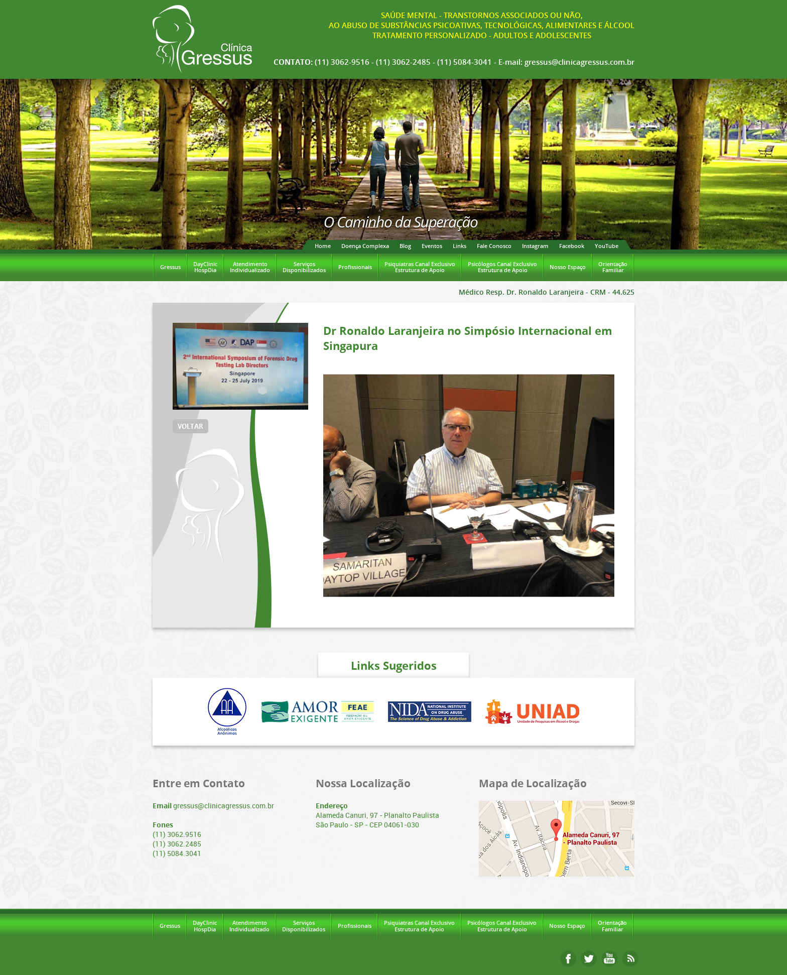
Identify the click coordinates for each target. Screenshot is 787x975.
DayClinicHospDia (205, 267)
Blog (405, 246)
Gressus (170, 267)
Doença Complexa (365, 246)
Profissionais (355, 267)
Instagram (535, 246)
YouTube (606, 246)
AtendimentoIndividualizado (250, 267)
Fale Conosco (494, 246)
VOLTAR (190, 426)
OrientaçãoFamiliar (612, 267)
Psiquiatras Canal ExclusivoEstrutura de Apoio (419, 267)
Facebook (571, 246)
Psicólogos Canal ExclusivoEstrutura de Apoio (502, 267)
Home (323, 246)
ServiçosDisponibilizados (304, 267)
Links (459, 246)
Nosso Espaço (568, 267)
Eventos (432, 246)
